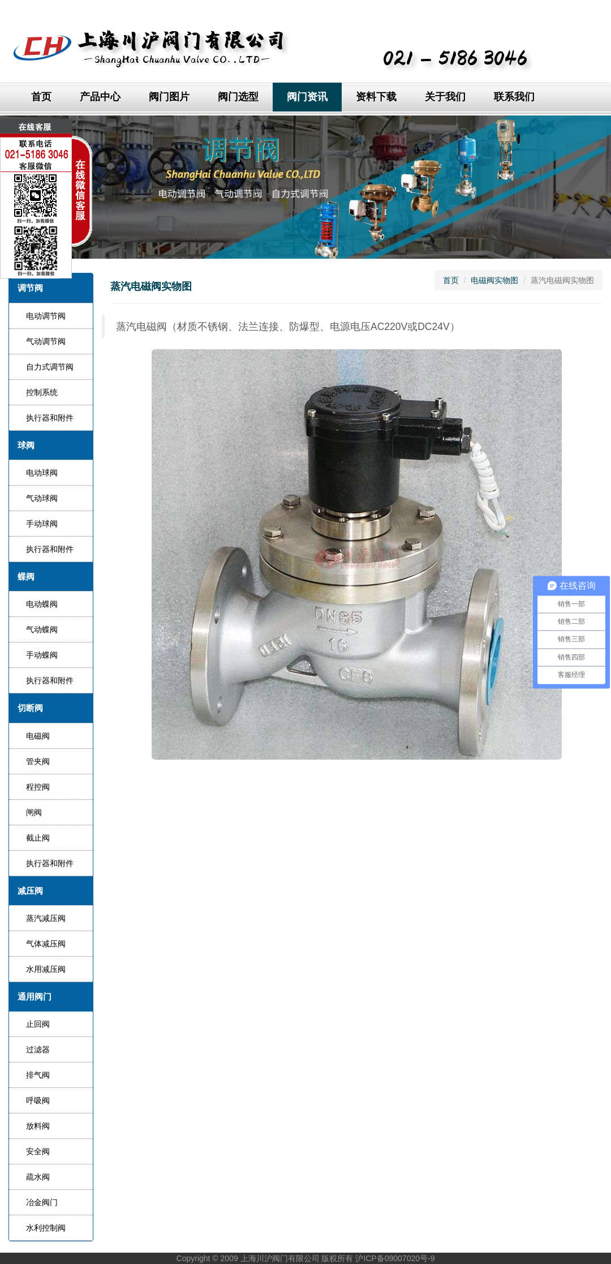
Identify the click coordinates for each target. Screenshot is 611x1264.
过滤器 (38, 1049)
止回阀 (38, 1024)
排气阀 (38, 1074)
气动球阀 (42, 498)
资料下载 (376, 96)
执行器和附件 (50, 417)
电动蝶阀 (42, 604)
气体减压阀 (46, 943)
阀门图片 (169, 96)
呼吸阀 (38, 1100)
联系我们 (514, 96)
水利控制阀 (46, 1227)
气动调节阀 (46, 341)
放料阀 (38, 1125)
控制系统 (42, 392)
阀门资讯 (307, 96)
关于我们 (445, 96)
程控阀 (38, 786)
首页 (41, 96)
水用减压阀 (46, 969)
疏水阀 (38, 1176)
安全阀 (38, 1151)
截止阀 (38, 837)
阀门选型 (238, 96)
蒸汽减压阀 (46, 918)
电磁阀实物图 (494, 280)
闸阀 (34, 812)
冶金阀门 (42, 1202)
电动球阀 (42, 472)
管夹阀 (38, 761)
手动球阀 (42, 523)
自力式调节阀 (50, 366)
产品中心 (100, 96)
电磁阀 (38, 735)
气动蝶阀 (42, 629)
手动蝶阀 (42, 654)
